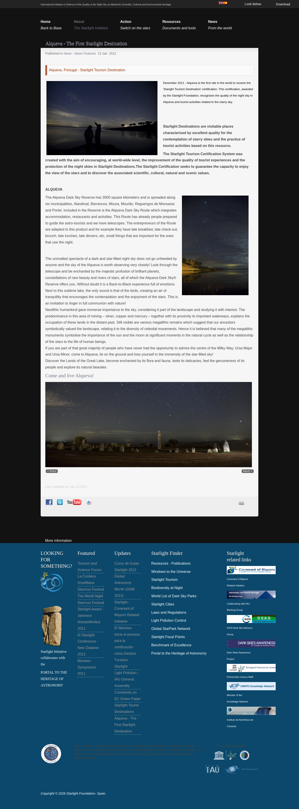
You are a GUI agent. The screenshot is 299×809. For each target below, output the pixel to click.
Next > (247, 471)
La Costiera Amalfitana (87, 579)
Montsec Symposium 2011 (87, 667)
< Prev (51, 471)
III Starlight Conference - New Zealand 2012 (88, 644)
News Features (85, 53)
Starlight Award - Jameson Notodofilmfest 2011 (91, 618)
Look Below (253, 4)
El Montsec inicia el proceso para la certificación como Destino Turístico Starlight (127, 647)
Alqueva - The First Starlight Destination (125, 724)
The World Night (90, 596)
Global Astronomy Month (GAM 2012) (124, 585)
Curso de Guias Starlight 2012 (126, 567)
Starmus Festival (91, 589)
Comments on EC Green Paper (127, 695)
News (68, 53)
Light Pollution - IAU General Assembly (126, 679)
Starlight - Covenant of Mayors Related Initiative (126, 611)
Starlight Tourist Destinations (126, 708)
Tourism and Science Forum (90, 567)
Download (283, 4)
